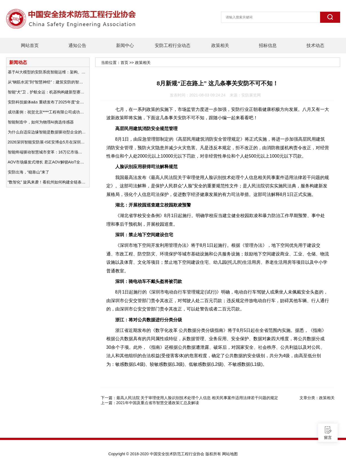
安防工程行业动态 (172, 45)
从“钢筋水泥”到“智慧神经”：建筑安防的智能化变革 (47, 82)
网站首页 (30, 45)
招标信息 (268, 45)
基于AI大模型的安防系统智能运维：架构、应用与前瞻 (47, 72)
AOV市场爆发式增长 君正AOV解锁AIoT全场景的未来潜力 (47, 162)
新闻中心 (125, 45)
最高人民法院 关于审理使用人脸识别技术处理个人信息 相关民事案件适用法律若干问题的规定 (197, 398)
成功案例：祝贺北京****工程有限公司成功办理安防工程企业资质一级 (47, 112)
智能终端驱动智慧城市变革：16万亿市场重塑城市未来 (47, 152)
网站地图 (230, 454)
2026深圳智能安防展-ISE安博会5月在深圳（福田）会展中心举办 (47, 142)
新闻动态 (18, 62)
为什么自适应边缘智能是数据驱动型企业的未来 (47, 132)
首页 (124, 62)
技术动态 (315, 45)
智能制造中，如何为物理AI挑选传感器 (41, 122)
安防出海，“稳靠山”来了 (28, 172)
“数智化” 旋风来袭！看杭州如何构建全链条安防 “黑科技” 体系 (47, 182)
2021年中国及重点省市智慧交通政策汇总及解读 (157, 403)
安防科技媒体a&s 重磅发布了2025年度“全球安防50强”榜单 (47, 102)
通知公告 (77, 45)
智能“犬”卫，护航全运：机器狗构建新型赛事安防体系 (47, 92)
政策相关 (220, 45)
